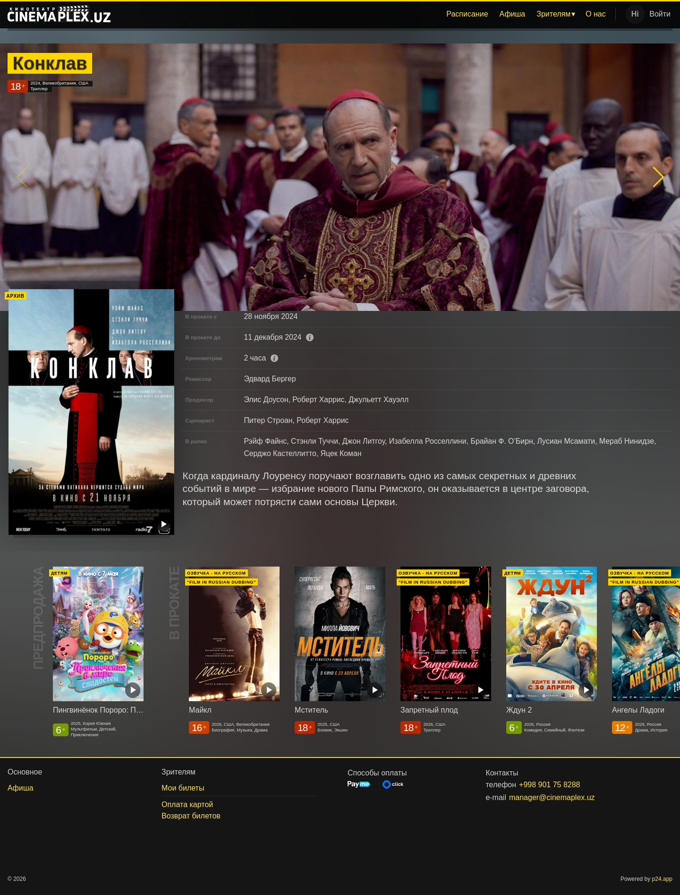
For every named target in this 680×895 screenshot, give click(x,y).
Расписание (467, 14)
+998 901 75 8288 (549, 785)
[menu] (365, 14)
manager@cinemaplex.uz (552, 797)
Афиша (513, 14)
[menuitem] (467, 14)
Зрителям (553, 14)
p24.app (662, 879)
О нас (596, 14)
